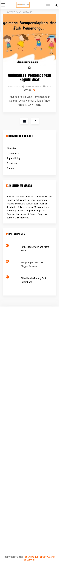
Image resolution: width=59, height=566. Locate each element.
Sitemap (11, 168)
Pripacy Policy (13, 158)
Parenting (11, 210)
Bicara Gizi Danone (16, 196)
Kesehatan (12, 207)
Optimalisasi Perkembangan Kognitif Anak (29, 77)
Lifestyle (29, 207)
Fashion (44, 203)
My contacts (13, 153)
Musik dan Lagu (41, 207)
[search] (56, 5)
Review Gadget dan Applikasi (31, 210)
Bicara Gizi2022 (33, 196)
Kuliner (21, 207)
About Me (11, 148)
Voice (27, 90)
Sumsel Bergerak (38, 214)
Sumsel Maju (13, 217)
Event (36, 203)
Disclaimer (12, 163)
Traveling (24, 217)
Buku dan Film (23, 200)
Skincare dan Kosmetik (18, 214)
